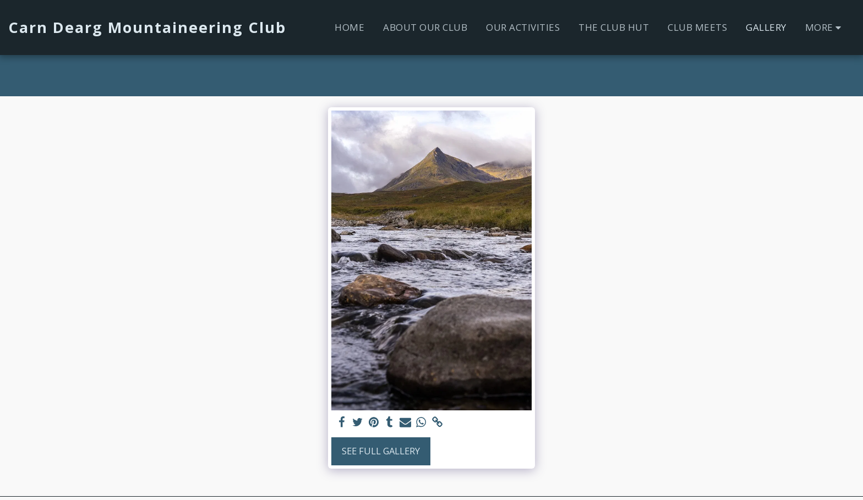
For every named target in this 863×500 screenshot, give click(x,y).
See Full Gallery (381, 450)
